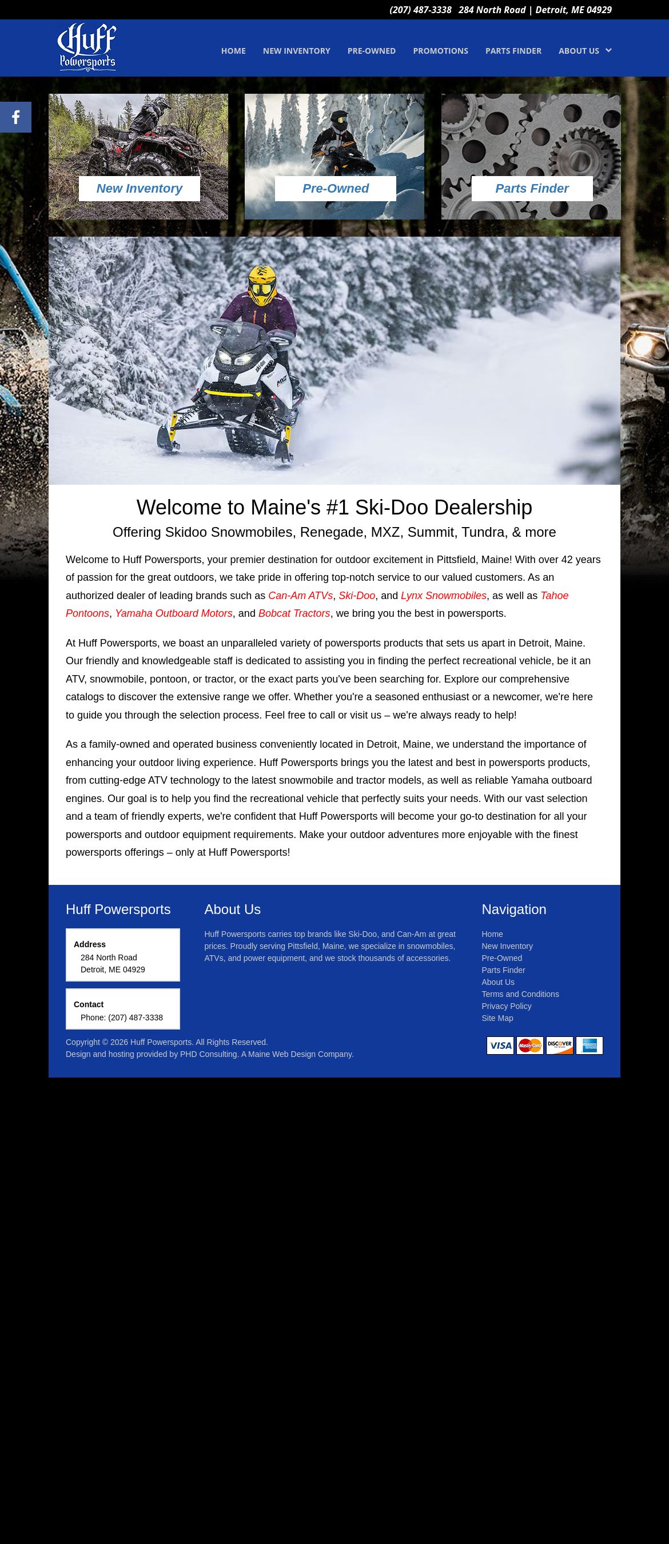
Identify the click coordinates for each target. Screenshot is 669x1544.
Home (492, 934)
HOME (233, 50)
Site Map (497, 1018)
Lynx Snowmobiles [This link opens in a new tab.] (444, 595)
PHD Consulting (208, 1054)
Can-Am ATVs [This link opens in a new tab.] (300, 595)
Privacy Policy (507, 1006)
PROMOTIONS (440, 50)
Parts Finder (503, 970)
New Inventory (507, 946)
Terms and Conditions (520, 994)
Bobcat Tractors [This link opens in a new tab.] (294, 613)
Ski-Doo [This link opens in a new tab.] (357, 595)
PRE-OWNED (372, 50)
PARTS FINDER (513, 50)
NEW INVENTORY (296, 50)
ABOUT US (585, 50)
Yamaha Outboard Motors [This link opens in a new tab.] (174, 613)
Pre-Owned (502, 958)
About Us (498, 982)
